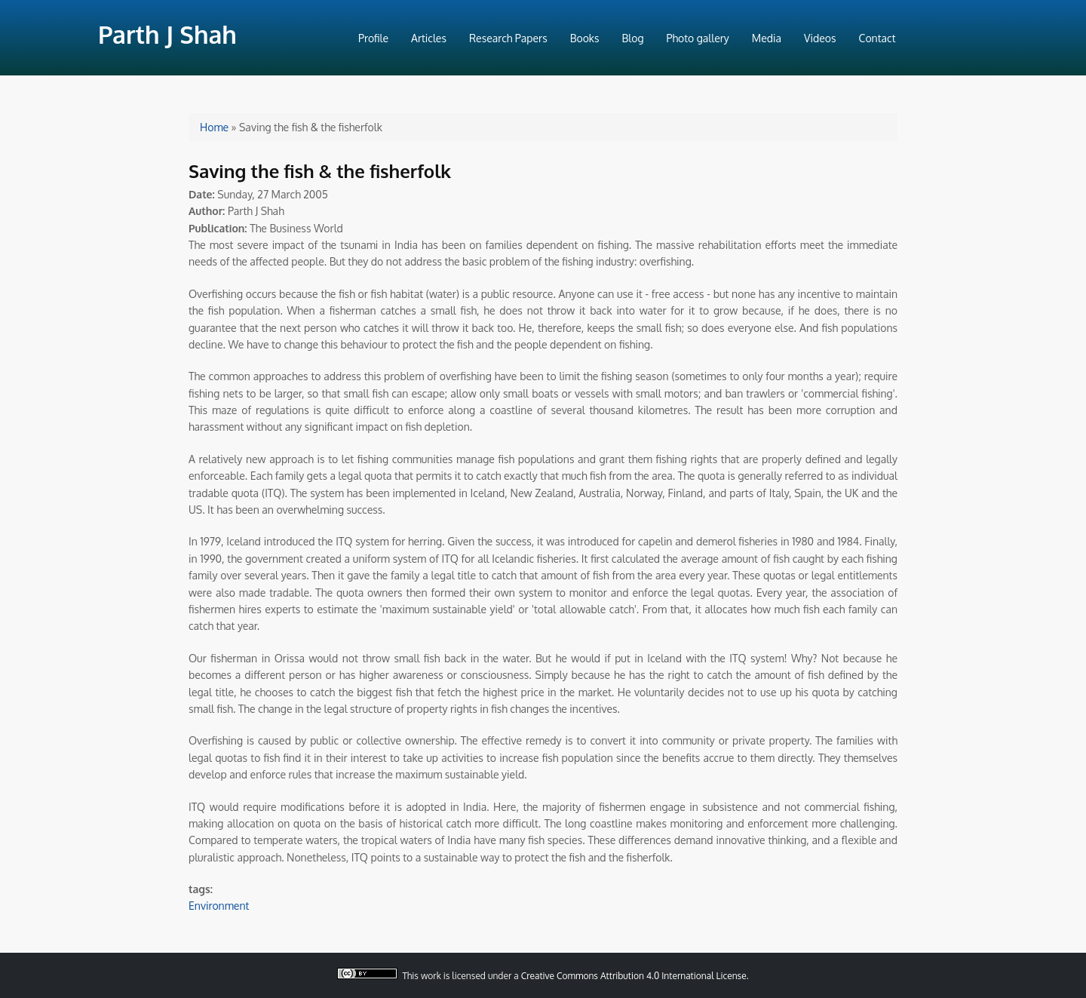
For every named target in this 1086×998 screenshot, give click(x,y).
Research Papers (508, 38)
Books (585, 38)
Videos (820, 38)
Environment (219, 905)
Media (766, 38)
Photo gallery (698, 38)
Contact (877, 38)
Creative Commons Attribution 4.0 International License (634, 975)
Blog (633, 38)
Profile (373, 38)
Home (214, 127)
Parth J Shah (167, 34)
